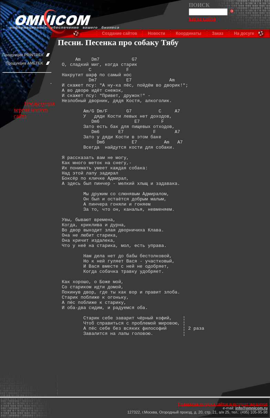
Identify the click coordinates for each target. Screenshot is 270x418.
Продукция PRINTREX (22, 55)
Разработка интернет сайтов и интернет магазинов (223, 404)
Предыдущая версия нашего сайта (34, 110)
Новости (156, 33)
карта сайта (202, 18)
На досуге (244, 33)
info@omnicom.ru (251, 408)
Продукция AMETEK (24, 63)
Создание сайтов (119, 33)
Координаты (188, 33)
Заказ (218, 33)
